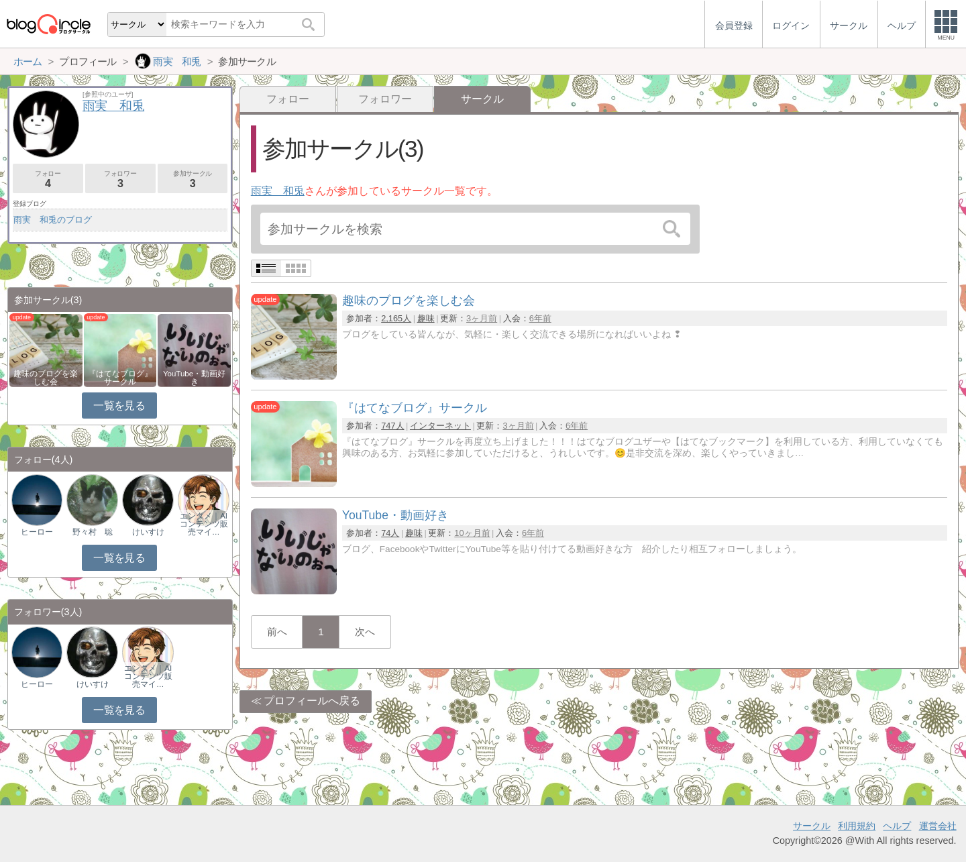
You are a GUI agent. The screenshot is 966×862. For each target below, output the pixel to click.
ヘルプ (897, 825)
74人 (390, 533)
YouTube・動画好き (194, 378)
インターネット (440, 426)
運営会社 (938, 825)
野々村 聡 (92, 532)
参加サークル (193, 179)
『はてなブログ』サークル (120, 378)
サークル (811, 825)
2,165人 (396, 318)
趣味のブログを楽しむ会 (45, 378)
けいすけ (148, 532)
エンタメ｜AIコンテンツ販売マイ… (204, 524)
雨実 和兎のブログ (52, 220)
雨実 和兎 (278, 191)
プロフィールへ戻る (312, 700)
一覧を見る (119, 405)
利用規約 (856, 825)
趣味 (426, 318)
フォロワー (385, 99)
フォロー (287, 99)
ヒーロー (37, 532)
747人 (392, 426)
